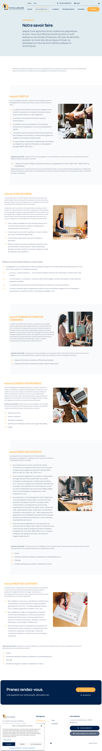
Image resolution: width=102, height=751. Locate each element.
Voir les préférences (36, 744)
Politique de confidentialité (15, 748)
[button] (41, 726)
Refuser (22, 744)
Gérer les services (7, 739)
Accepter (8, 744)
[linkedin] (99, 3)
